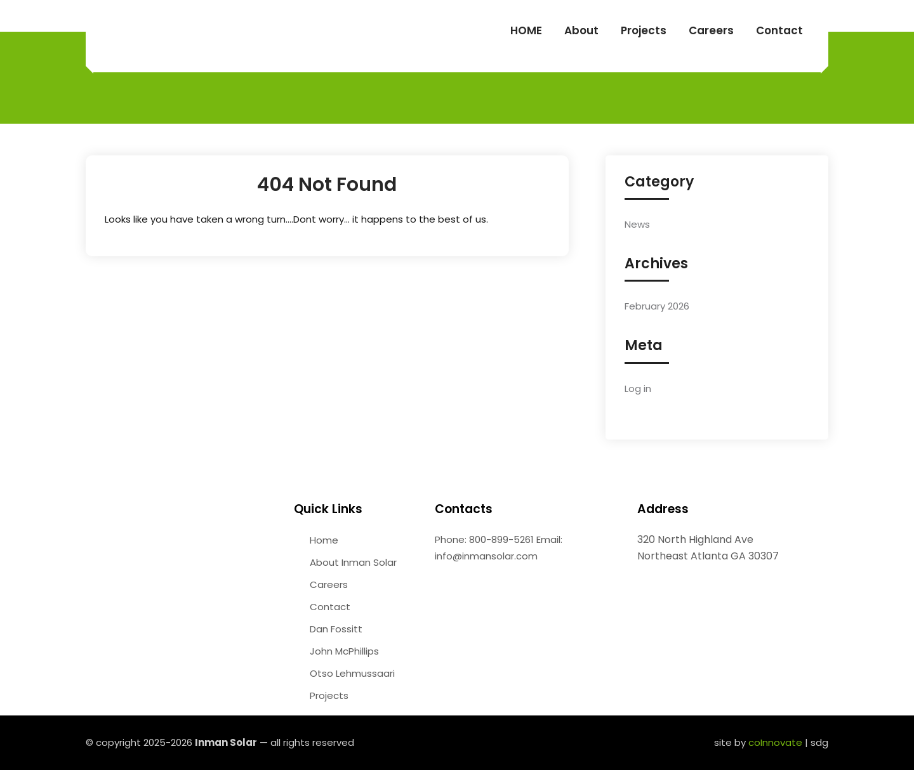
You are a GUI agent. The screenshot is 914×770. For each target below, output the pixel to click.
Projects (643, 30)
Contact (779, 30)
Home (324, 540)
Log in (638, 388)
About (581, 30)
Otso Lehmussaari (352, 673)
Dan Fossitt (336, 629)
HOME (526, 30)
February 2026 (657, 306)
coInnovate (775, 742)
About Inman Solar (353, 562)
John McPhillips (344, 651)
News (637, 224)
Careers (711, 30)
